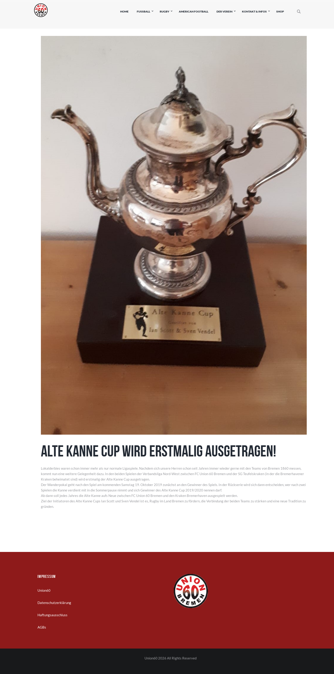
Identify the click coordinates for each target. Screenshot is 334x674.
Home (124, 11)
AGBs (41, 627)
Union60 (43, 590)
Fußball (143, 11)
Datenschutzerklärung (54, 603)
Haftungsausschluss (52, 615)
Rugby (164, 11)
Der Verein (224, 11)
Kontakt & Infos (254, 11)
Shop (280, 11)
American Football (193, 11)
